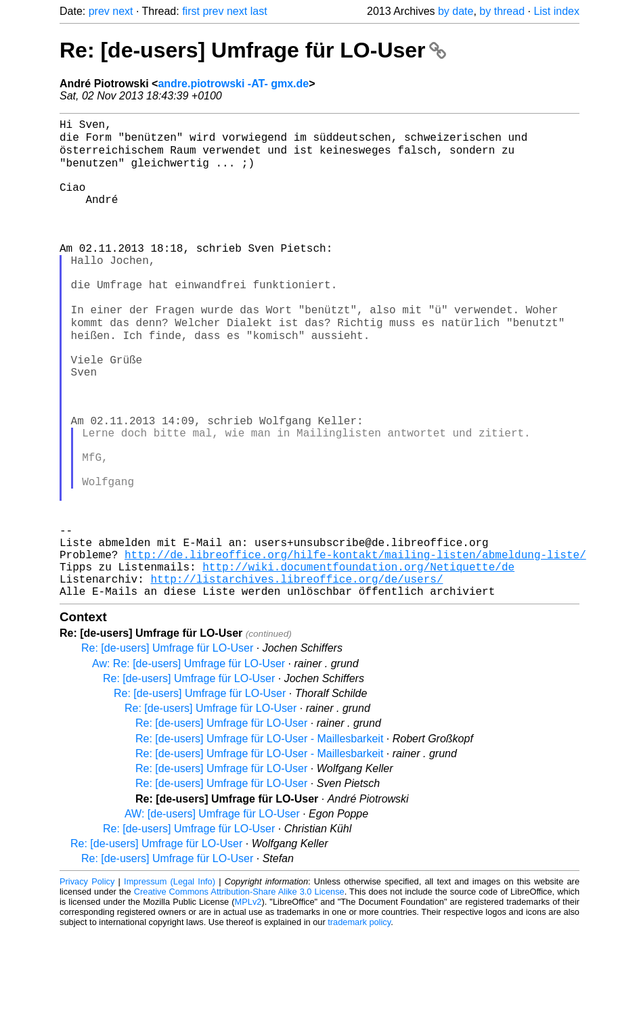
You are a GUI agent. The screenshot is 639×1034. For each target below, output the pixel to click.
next (122, 11)
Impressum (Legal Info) (169, 983)
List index (556, 11)
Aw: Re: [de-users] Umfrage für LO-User (188, 765)
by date (455, 11)
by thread (502, 11)
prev (99, 11)
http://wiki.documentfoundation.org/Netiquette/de (358, 662)
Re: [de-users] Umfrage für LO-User (253, 50)
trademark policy (359, 1023)
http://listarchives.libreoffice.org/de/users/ (296, 677)
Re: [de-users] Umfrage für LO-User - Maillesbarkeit (259, 840)
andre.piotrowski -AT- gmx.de (233, 83)
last (258, 11)
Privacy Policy (87, 983)
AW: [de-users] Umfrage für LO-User (212, 915)
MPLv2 (248, 1003)
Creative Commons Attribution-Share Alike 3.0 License (239, 993)
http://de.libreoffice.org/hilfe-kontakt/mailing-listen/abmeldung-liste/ (355, 647)
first (191, 11)
